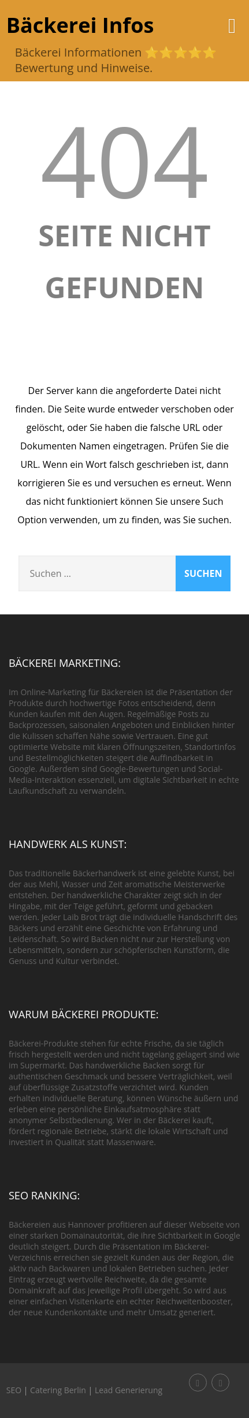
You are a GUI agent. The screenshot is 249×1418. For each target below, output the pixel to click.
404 (124, 160)
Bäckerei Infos (80, 25)
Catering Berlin (58, 1390)
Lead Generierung (128, 1390)
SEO (13, 1390)
